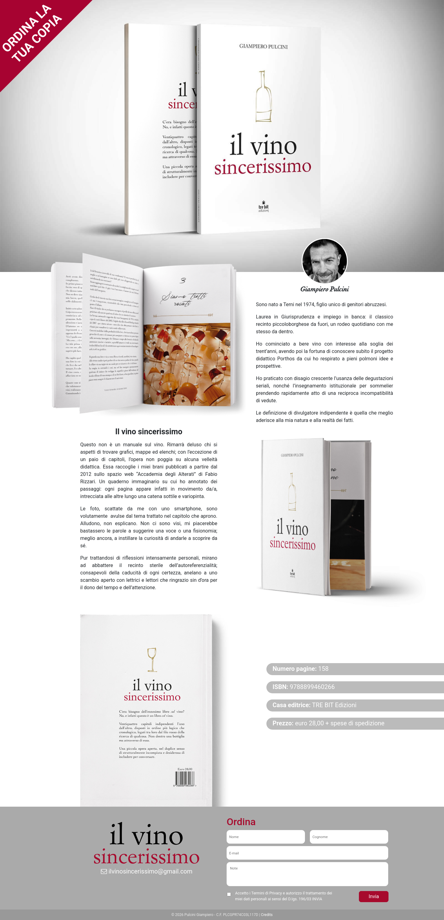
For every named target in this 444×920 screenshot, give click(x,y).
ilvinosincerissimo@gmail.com (146, 871)
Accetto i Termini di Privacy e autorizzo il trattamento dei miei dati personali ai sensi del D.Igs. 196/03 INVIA (283, 896)
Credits (267, 915)
